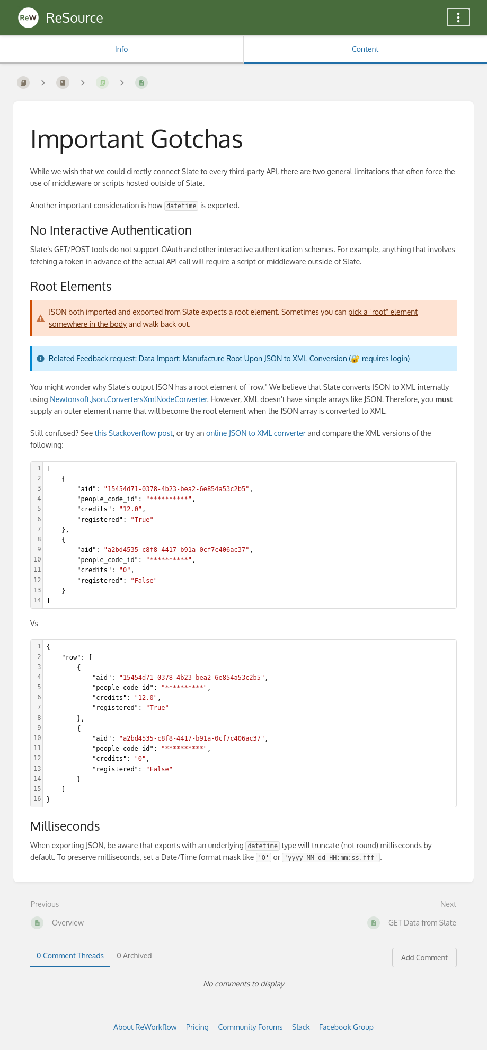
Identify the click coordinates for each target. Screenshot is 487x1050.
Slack (301, 1026)
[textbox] (249, 535)
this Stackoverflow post (134, 433)
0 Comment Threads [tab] (70, 955)
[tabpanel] (243, 984)
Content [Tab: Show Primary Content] (365, 49)
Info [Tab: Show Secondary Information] (121, 49)
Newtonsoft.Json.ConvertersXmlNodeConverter (128, 399)
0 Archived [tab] (134, 955)
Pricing (197, 1026)
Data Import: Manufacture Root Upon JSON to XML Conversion (243, 358)
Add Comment (424, 957)
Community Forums (250, 1026)
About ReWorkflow (145, 1026)
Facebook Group (346, 1026)
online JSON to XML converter (256, 433)
